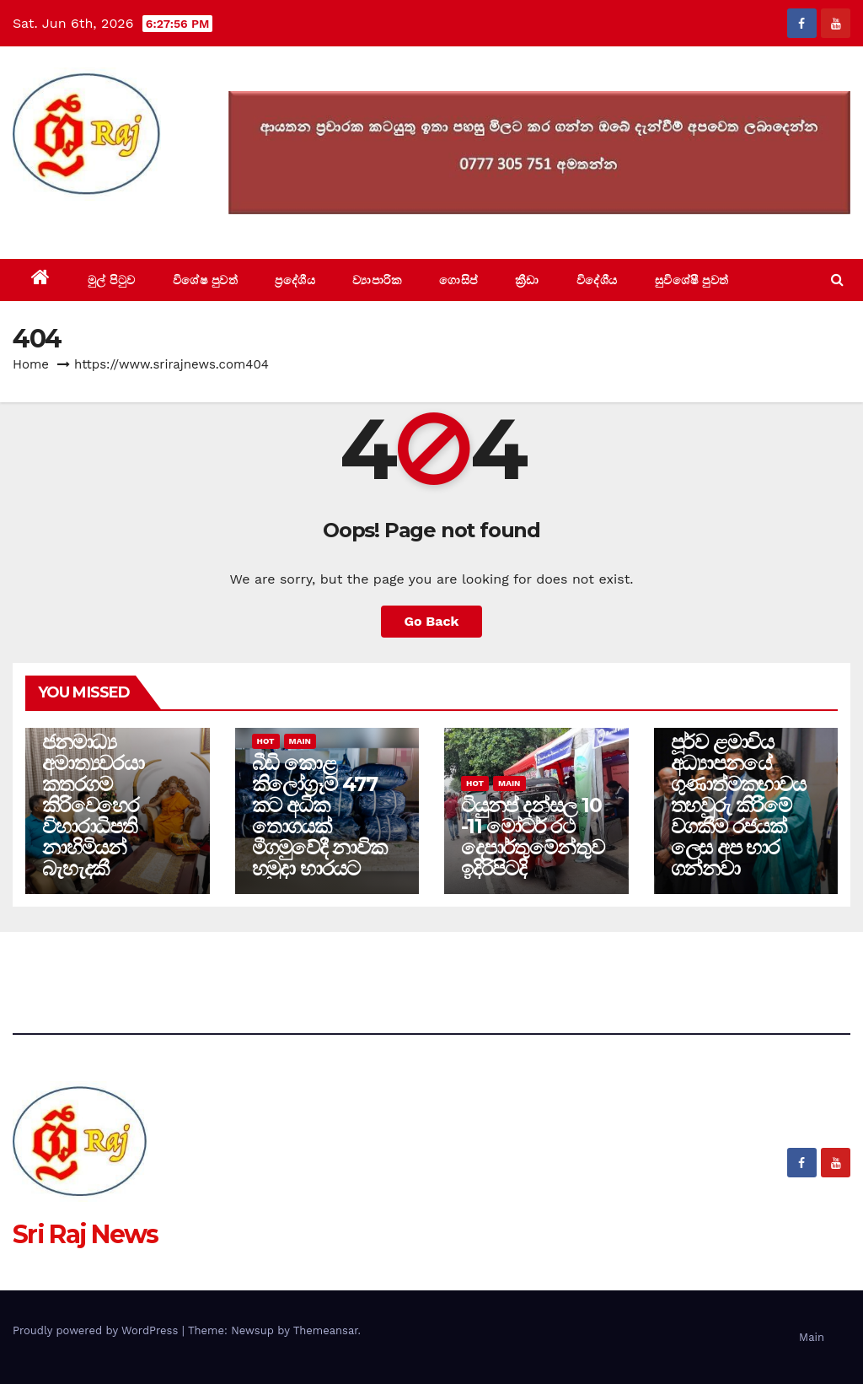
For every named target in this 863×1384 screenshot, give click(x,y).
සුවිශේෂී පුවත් (692, 280)
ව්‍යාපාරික (377, 280)
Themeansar (325, 1330)
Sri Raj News (85, 220)
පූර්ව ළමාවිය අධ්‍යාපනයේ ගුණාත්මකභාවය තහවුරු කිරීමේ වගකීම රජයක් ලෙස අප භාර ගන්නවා (738, 805)
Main (300, 741)
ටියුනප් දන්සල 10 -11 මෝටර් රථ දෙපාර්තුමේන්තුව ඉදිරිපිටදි (532, 836)
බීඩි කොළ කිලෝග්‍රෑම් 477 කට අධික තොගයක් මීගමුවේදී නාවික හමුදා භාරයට (319, 815)
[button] (837, 280)
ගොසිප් (458, 280)
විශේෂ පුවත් (206, 280)
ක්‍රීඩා (527, 280)
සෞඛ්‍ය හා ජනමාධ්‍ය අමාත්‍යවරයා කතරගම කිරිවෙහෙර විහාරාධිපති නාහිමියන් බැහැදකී (93, 794)
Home (31, 364)
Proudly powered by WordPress (97, 1330)
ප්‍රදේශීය (295, 280)
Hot (266, 741)
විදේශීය (597, 280)
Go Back (432, 621)
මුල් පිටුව (112, 280)
